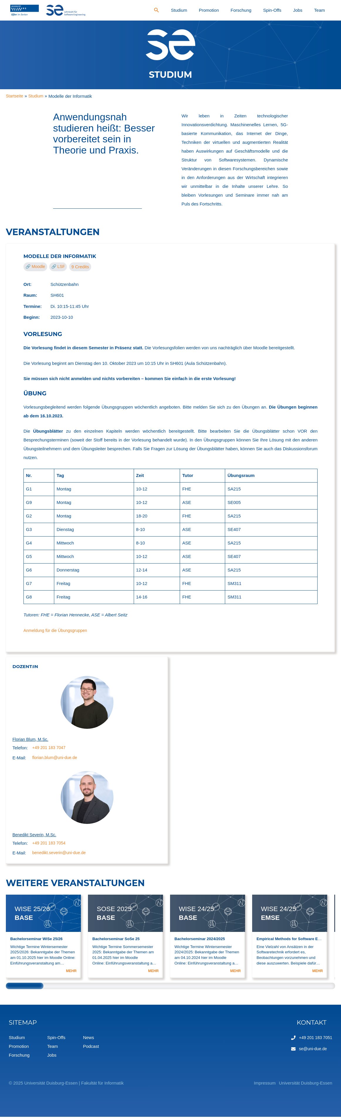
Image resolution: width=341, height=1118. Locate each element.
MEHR (71, 972)
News (88, 1038)
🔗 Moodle (36, 266)
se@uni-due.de (312, 1049)
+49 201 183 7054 (50, 844)
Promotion (252, 10)
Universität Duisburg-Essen (305, 1084)
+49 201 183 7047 (50, 748)
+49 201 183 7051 (314, 1038)
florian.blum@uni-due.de (56, 758)
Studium (231, 10)
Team (324, 10)
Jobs (312, 10)
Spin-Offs (296, 10)
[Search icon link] (213, 11)
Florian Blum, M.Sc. (32, 739)
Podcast (91, 1047)
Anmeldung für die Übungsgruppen (57, 630)
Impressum (255, 1084)
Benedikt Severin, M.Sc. (36, 835)
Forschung (274, 10)
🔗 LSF (60, 266)
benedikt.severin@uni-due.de (60, 853)
